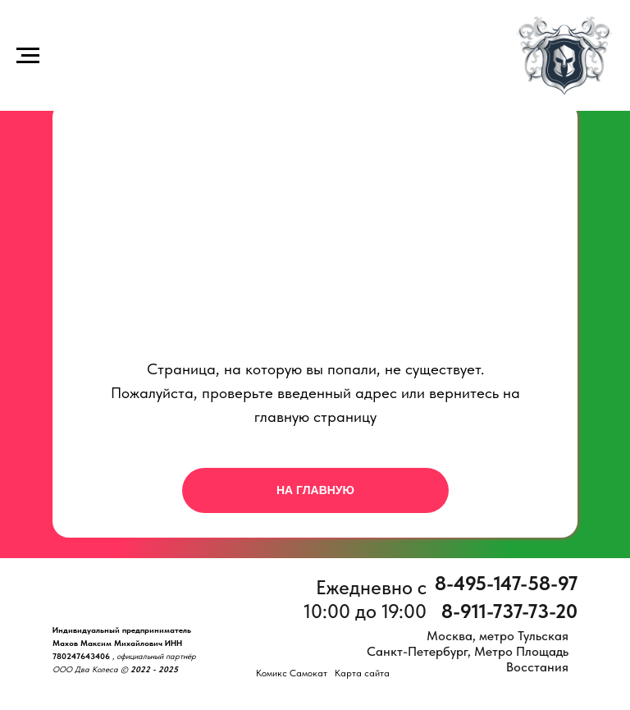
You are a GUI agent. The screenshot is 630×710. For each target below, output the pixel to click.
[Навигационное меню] (27, 56)
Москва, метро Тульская (497, 636)
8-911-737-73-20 (509, 611)
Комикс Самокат (291, 673)
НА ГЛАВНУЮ (315, 490)
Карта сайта (362, 673)
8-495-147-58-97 (506, 583)
